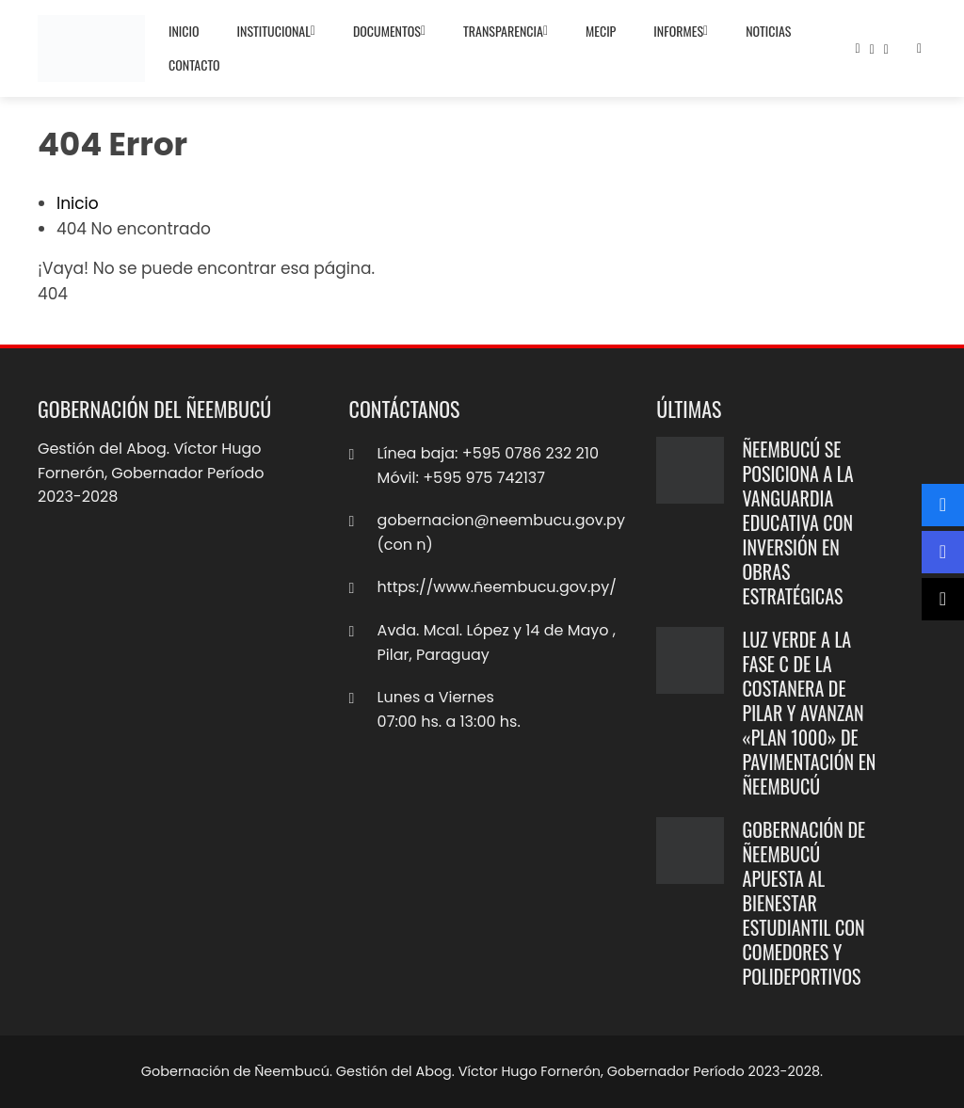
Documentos (389, 31)
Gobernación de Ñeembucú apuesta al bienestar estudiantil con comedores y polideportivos (804, 902)
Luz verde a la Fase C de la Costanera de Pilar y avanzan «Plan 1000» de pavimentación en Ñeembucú (809, 712)
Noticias (768, 30)
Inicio (184, 30)
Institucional (276, 31)
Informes (680, 31)
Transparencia (505, 31)
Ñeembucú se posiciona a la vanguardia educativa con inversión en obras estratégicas (798, 522)
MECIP (601, 30)
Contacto (194, 64)
